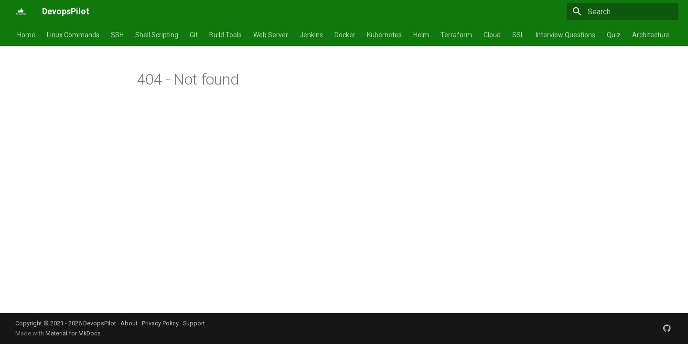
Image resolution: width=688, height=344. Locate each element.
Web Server (270, 35)
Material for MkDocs (73, 333)
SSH (117, 35)
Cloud (492, 35)
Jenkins (311, 35)
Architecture (651, 35)
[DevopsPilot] (21, 11)
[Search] (622, 11)
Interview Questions (565, 35)
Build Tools (225, 35)
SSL (518, 35)
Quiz (614, 35)
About (129, 323)
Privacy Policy (160, 323)
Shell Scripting (156, 35)
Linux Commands (73, 35)
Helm (421, 35)
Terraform (456, 35)
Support (194, 323)
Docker (344, 35)
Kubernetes (384, 35)
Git (194, 35)
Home (26, 35)
